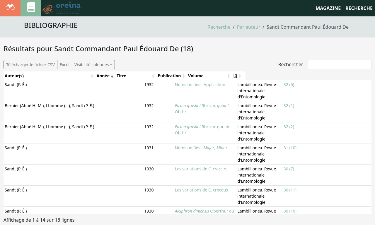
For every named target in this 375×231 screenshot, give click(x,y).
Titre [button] (134, 75)
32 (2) (313, 114)
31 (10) (314, 129)
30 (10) (314, 174)
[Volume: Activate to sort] (332, 75)
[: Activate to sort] (363, 75)
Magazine (328, 8)
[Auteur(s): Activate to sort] (56, 75)
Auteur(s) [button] (14, 75)
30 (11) (314, 159)
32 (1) (313, 99)
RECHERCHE (359, 8)
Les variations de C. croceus (156, 159)
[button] (361, 75)
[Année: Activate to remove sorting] (118, 75)
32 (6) (313, 84)
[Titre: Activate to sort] (174, 75)
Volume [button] (315, 75)
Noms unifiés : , (155, 129)
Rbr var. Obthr (162, 99)
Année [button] (115, 75)
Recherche (218, 27)
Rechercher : (292, 64)
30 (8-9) (315, 204)
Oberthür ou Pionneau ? (170, 174)
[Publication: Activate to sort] (263, 75)
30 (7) (313, 144)
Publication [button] (232, 75)
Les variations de (155, 144)
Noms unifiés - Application (154, 84)
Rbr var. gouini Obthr (162, 114)
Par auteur (248, 27)
